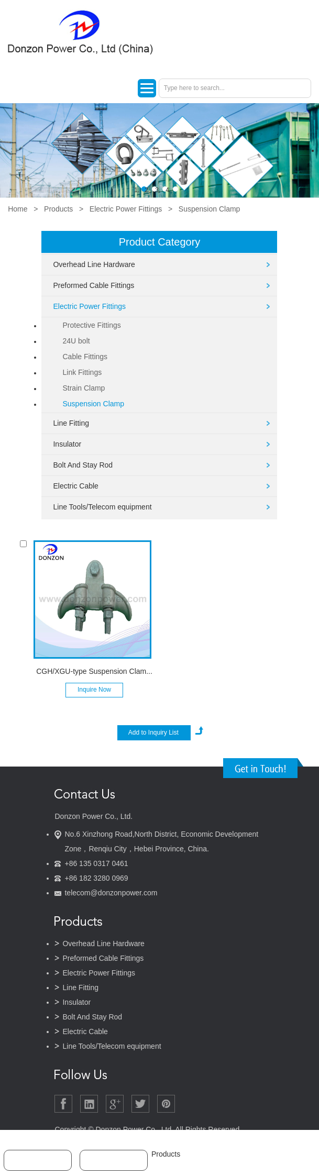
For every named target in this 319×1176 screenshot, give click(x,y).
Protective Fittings (91, 325)
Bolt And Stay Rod (83, 465)
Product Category (160, 242)
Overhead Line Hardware (94, 264)
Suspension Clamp (209, 209)
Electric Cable (75, 486)
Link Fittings (82, 372)
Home (17, 209)
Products (58, 209)
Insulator (67, 444)
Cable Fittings (84, 356)
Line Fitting (71, 423)
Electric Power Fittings (126, 209)
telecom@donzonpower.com (110, 893)
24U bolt (76, 341)
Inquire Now (94, 689)
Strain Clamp (83, 388)
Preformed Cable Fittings (93, 285)
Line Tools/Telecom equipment (102, 507)
